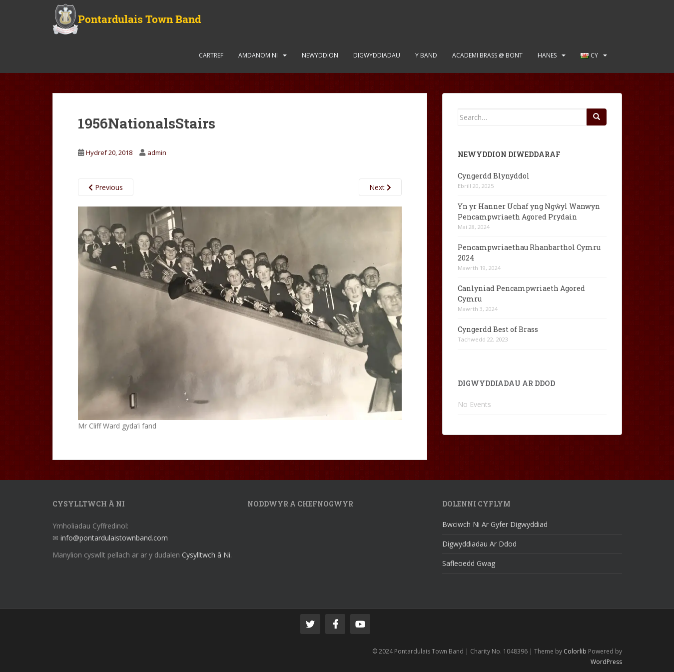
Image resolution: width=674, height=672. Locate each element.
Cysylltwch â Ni (206, 555)
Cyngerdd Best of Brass (498, 329)
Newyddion (320, 55)
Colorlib (575, 651)
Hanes (547, 55)
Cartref (211, 55)
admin (156, 152)
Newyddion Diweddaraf (509, 154)
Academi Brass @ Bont (487, 55)
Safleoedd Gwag (468, 563)
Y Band (426, 55)
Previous (105, 187)
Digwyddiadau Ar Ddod (479, 543)
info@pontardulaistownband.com (114, 537)
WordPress (606, 662)
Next (380, 187)
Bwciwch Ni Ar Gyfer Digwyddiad (495, 524)
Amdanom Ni (258, 55)
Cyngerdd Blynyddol (494, 175)
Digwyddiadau (376, 55)
